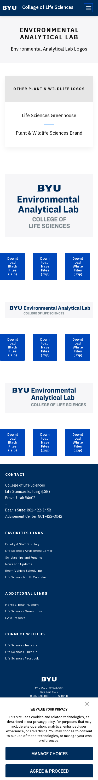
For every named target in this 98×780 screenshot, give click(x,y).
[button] (87, 703)
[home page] (9, 7)
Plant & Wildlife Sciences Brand (49, 133)
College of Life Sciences (47, 7)
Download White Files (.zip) (77, 277)
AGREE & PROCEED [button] (49, 771)
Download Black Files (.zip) (12, 277)
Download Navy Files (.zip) (45, 277)
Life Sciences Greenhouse (49, 115)
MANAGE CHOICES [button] (49, 754)
